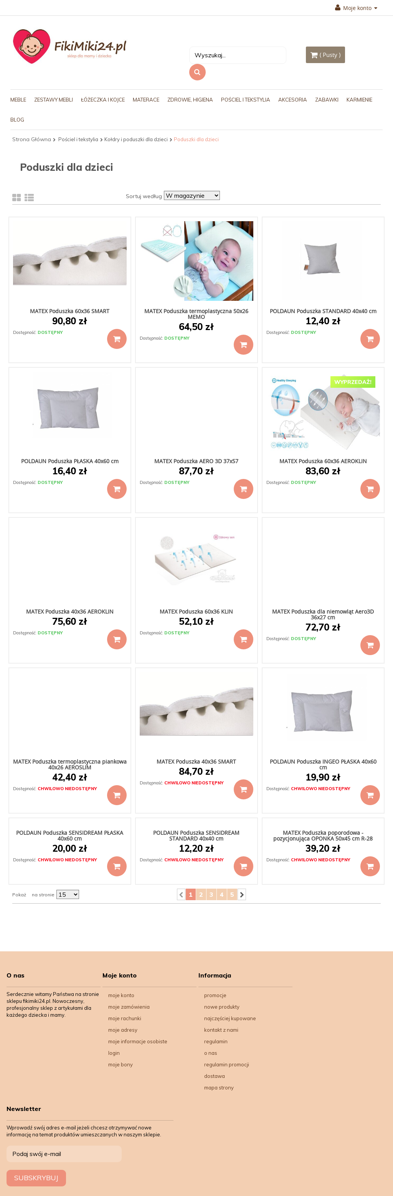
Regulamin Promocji (226, 1064)
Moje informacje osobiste (137, 1041)
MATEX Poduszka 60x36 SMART (69, 311)
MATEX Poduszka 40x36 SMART (196, 761)
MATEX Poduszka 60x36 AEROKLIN (323, 461)
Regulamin (216, 1041)
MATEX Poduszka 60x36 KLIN (196, 611)
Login (114, 1053)
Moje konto (356, 8)
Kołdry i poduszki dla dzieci (136, 139)
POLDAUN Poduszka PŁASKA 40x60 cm (70, 461)
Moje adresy (122, 1030)
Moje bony (120, 1064)
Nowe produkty (221, 1007)
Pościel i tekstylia (78, 139)
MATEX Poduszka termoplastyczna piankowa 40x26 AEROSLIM (70, 764)
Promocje (215, 995)
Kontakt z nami (221, 1030)
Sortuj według (144, 196)
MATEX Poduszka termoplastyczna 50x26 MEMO (196, 314)
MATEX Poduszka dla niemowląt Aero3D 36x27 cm (323, 614)
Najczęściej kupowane (230, 1018)
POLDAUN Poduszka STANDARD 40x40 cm (323, 311)
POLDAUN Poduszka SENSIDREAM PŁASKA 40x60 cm (69, 835)
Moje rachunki (124, 1018)
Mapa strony (219, 1087)
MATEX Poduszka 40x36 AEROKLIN (70, 611)
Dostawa (214, 1076)
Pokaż (19, 894)
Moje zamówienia (129, 1007)
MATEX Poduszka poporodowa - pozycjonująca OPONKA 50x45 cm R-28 (323, 835)
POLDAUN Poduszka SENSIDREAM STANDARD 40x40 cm (196, 835)
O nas (210, 1053)
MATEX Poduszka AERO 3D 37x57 (196, 461)
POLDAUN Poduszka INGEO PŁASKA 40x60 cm (323, 764)
